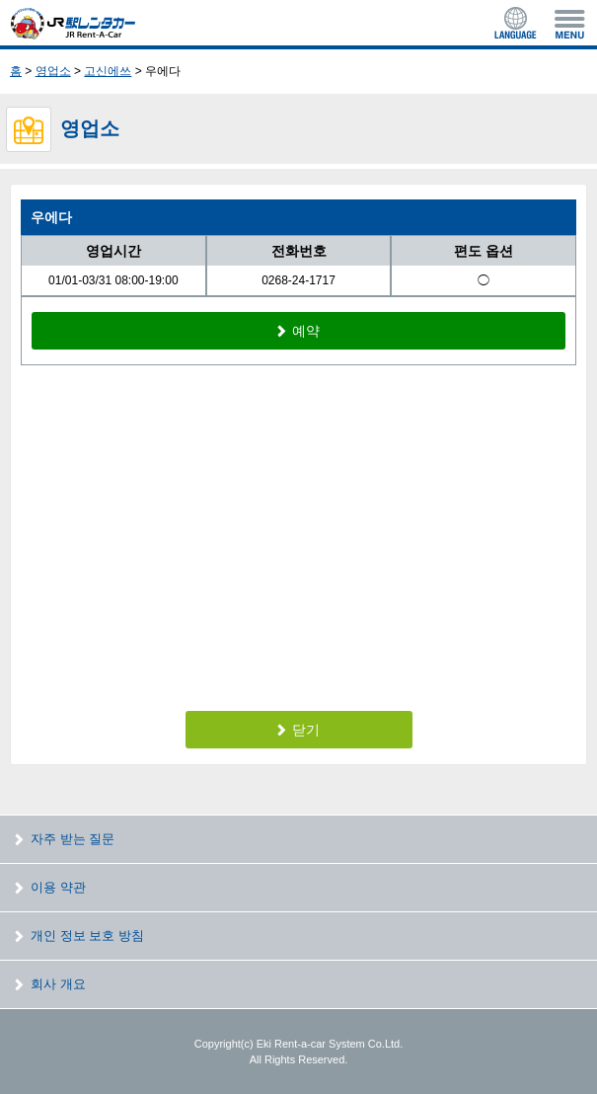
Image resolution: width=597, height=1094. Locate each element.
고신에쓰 (107, 71)
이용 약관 (58, 887)
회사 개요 (58, 984)
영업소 (53, 71)
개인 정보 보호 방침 (87, 935)
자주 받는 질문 (72, 838)
